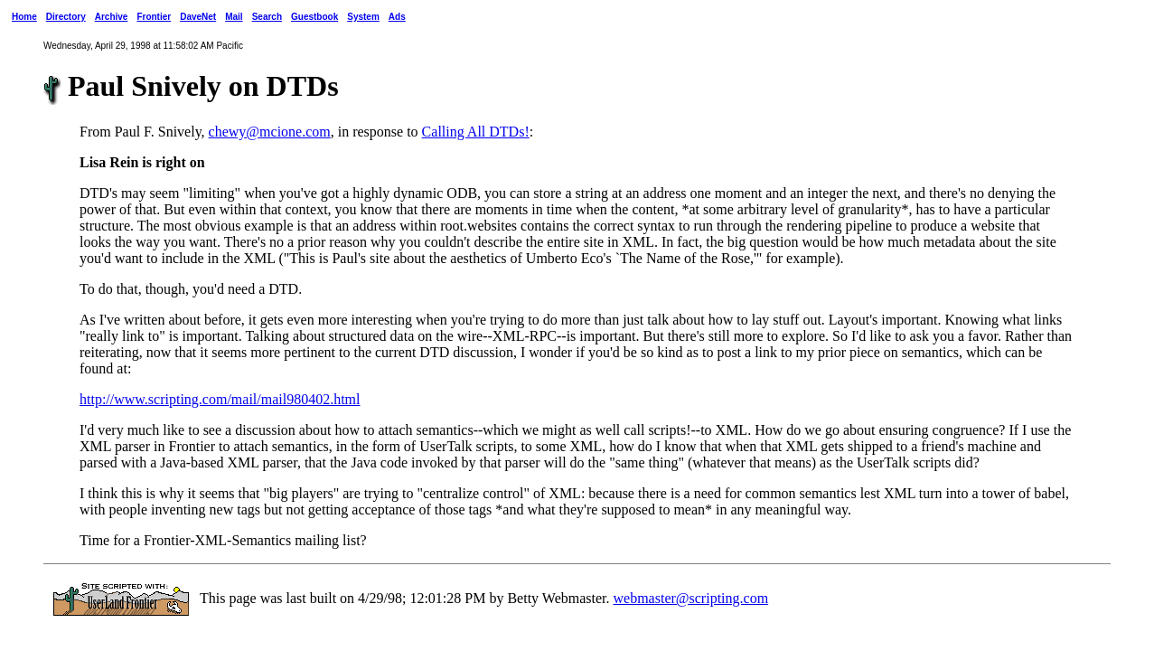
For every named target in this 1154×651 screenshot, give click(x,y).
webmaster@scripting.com (691, 598)
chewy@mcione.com (270, 131)
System (363, 17)
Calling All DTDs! (476, 131)
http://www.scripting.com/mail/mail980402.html (220, 399)
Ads (397, 17)
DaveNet (198, 17)
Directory (66, 17)
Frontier (153, 17)
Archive (111, 17)
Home (24, 17)
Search (267, 17)
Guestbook (314, 17)
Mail (233, 17)
